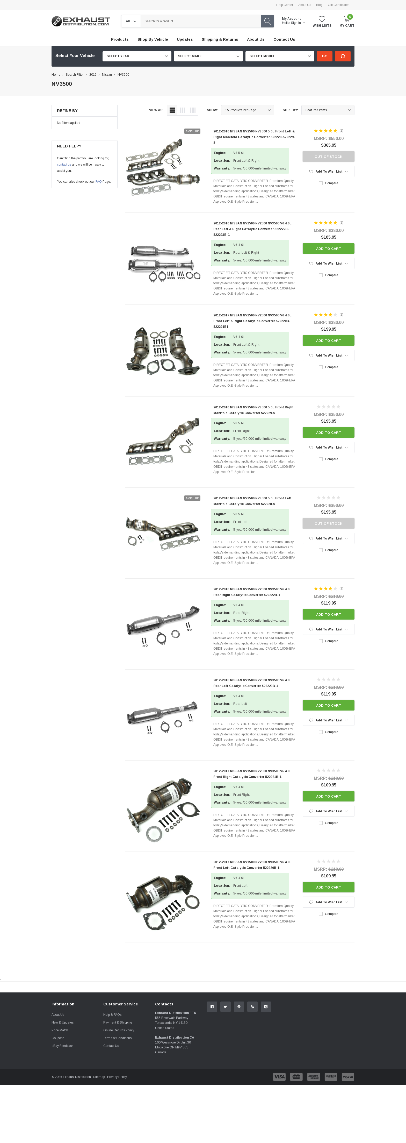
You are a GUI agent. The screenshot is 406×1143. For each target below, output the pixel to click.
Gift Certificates (338, 5)
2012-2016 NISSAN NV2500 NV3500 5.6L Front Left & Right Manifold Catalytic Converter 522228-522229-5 (254, 137)
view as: (156, 110)
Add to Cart (328, 249)
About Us (304, 5)
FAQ (99, 181)
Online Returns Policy (118, 1088)
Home (56, 74)
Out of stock (329, 157)
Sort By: (290, 110)
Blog (319, 5)
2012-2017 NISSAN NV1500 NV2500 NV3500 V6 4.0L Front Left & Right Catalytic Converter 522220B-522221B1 (252, 321)
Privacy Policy (117, 1135)
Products (120, 39)
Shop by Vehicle (152, 39)
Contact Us (111, 1104)
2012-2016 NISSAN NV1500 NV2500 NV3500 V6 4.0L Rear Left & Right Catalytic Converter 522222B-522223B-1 (252, 229)
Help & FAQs (112, 1073)
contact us (64, 164)
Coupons (58, 1096)
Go (325, 56)
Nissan (107, 74)
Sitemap (99, 1135)
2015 (93, 74)
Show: (212, 110)
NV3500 (123, 74)
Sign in (298, 22)
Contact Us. (335, 1029)
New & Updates (63, 1080)
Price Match (60, 1088)
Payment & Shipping (117, 1080)
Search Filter (75, 74)
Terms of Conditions (117, 1096)
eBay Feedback (62, 1104)
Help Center (284, 5)
